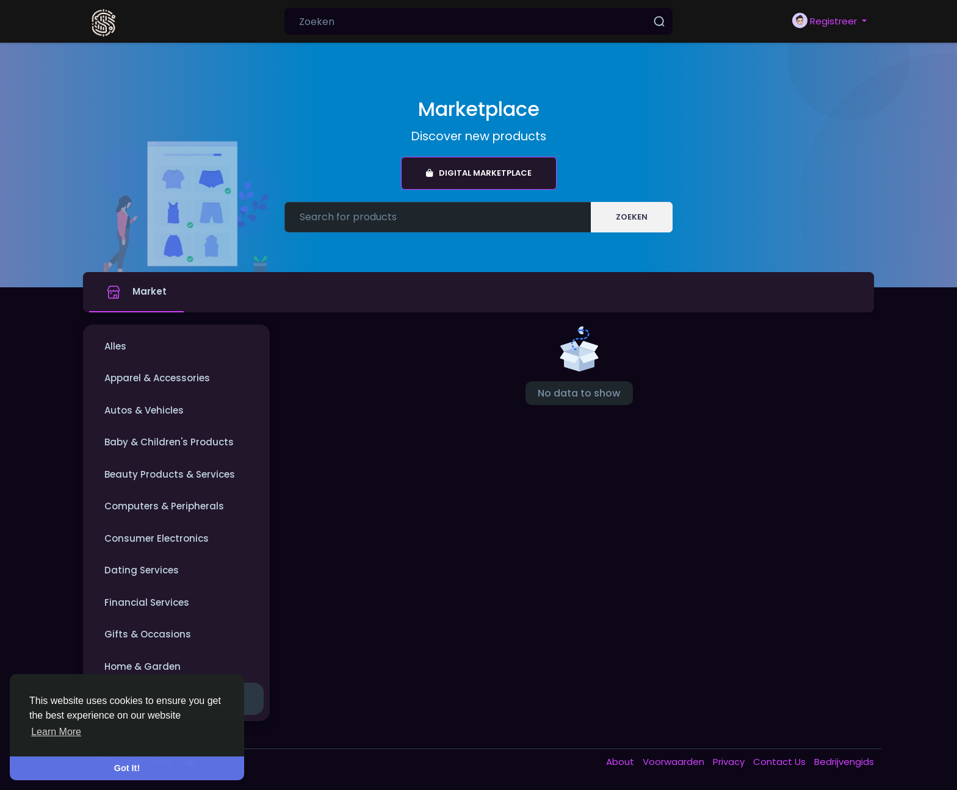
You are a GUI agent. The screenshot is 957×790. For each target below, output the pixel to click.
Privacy (730, 761)
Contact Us (780, 761)
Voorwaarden (675, 761)
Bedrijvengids (844, 761)
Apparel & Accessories (157, 378)
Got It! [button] (127, 768)
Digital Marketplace (479, 173)
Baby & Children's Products (169, 442)
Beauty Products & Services (169, 474)
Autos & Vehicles (144, 410)
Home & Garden (142, 666)
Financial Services (146, 602)
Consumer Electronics (156, 538)
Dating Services (141, 570)
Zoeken (632, 217)
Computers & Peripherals (164, 506)
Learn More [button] (56, 732)
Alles (115, 346)
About (621, 761)
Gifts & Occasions (147, 634)
